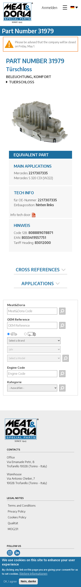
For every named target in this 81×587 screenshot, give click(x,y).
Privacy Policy (17, 511)
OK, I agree (10, 584)
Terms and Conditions (22, 505)
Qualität (13, 523)
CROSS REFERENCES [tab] (40, 269)
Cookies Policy (17, 517)
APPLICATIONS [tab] (40, 283)
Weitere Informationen (33, 576)
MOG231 (13, 529)
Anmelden (49, 7)
